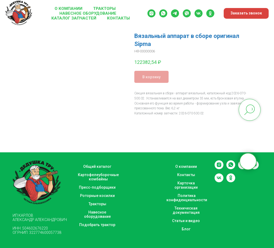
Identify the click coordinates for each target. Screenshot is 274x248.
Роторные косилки (97, 195)
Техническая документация (186, 210)
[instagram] (151, 13)
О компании (68, 8)
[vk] (199, 13)
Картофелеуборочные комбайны (98, 177)
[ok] (210, 13)
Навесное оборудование (87, 13)
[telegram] (175, 13)
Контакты (118, 18)
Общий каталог (97, 166)
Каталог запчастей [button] (73, 18)
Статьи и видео (186, 221)
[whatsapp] (163, 13)
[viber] (187, 13)
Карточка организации (186, 185)
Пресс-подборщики (97, 187)
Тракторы (104, 8)
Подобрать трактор (97, 225)
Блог (186, 229)
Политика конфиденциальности (186, 197)
